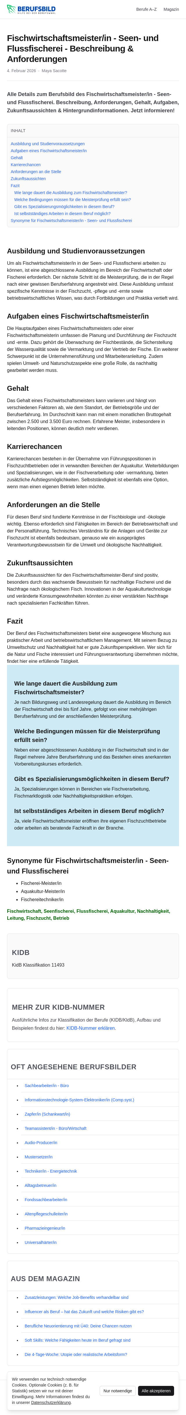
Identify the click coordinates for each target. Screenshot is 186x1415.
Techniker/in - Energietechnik (51, 1171)
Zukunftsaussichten (28, 178)
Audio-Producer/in (41, 1142)
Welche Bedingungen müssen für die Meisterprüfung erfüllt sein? (72, 199)
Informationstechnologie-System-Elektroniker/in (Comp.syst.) (79, 1100)
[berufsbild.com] (31, 9)
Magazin (171, 9)
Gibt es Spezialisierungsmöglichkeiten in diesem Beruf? (64, 206)
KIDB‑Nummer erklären (91, 1028)
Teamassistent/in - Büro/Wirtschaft (55, 1128)
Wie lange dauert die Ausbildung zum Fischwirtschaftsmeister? (70, 192)
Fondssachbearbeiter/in (46, 1199)
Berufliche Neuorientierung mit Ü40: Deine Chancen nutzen (78, 1326)
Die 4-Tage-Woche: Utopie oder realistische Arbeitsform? (76, 1354)
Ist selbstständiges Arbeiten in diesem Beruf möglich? (62, 213)
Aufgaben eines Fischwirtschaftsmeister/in (49, 150)
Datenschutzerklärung (51, 1402)
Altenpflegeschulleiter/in (46, 1214)
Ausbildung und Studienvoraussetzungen (48, 143)
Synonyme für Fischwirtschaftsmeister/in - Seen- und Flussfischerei (71, 220)
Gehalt (17, 157)
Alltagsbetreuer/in (40, 1185)
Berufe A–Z (146, 9)
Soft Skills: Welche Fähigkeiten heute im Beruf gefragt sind (77, 1340)
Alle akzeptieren (156, 1391)
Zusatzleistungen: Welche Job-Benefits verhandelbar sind (76, 1297)
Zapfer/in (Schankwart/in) (47, 1114)
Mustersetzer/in (39, 1157)
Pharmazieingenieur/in (45, 1228)
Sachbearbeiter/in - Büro (47, 1085)
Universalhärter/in (41, 1242)
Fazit (15, 185)
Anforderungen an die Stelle (36, 171)
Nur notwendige (117, 1391)
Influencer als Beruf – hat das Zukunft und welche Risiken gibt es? (84, 1311)
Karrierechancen (26, 164)
